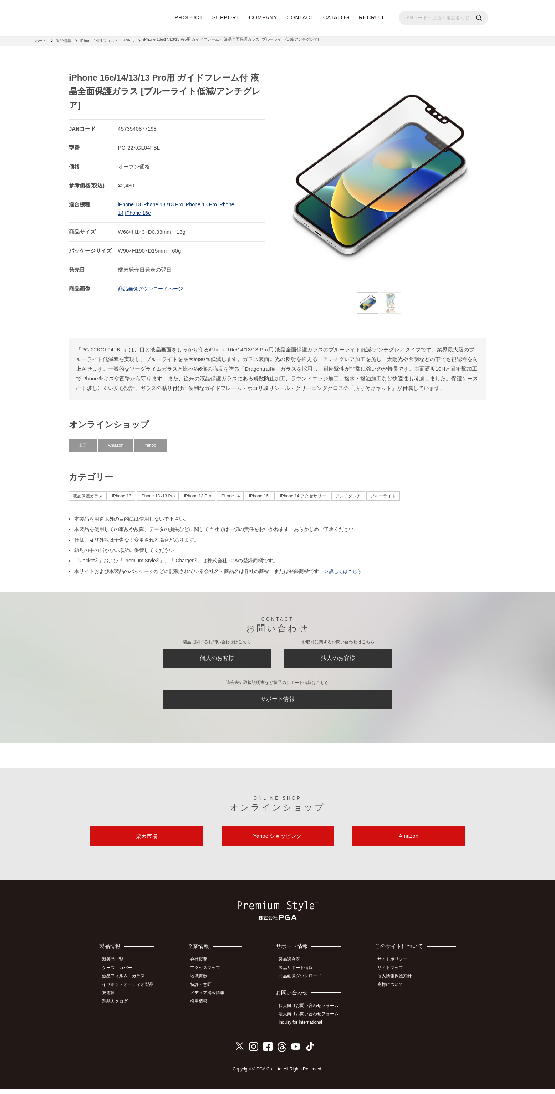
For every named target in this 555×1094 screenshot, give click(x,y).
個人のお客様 (217, 657)
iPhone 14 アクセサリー (303, 493)
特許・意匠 (205, 991)
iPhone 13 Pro (205, 201)
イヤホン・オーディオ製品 (130, 991)
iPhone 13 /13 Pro (164, 201)
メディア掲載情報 (211, 999)
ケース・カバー (119, 975)
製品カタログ (117, 1006)
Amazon (115, 442)
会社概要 (203, 967)
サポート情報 (277, 701)
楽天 (82, 442)
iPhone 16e (138, 210)
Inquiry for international (303, 1027)
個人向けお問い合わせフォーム (312, 1012)
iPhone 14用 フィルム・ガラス (107, 39)
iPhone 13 (130, 201)
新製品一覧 (115, 967)
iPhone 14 (230, 493)
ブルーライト (383, 493)
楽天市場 (146, 842)
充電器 (111, 999)
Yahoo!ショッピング (277, 842)
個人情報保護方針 (397, 983)
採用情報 (203, 1006)
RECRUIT (372, 17)
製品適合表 (292, 967)
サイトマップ (393, 975)
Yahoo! (150, 442)
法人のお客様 (338, 657)
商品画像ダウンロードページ (153, 286)
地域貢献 (203, 983)
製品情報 (63, 39)
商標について (393, 991)
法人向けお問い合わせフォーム (312, 1020)
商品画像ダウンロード (303, 983)
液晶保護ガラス (88, 493)
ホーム (41, 39)
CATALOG (336, 17)
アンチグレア (348, 493)
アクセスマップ (209, 975)
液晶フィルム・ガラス (126, 983)
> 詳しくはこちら (344, 568)
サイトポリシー (395, 967)
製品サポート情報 (299, 975)
